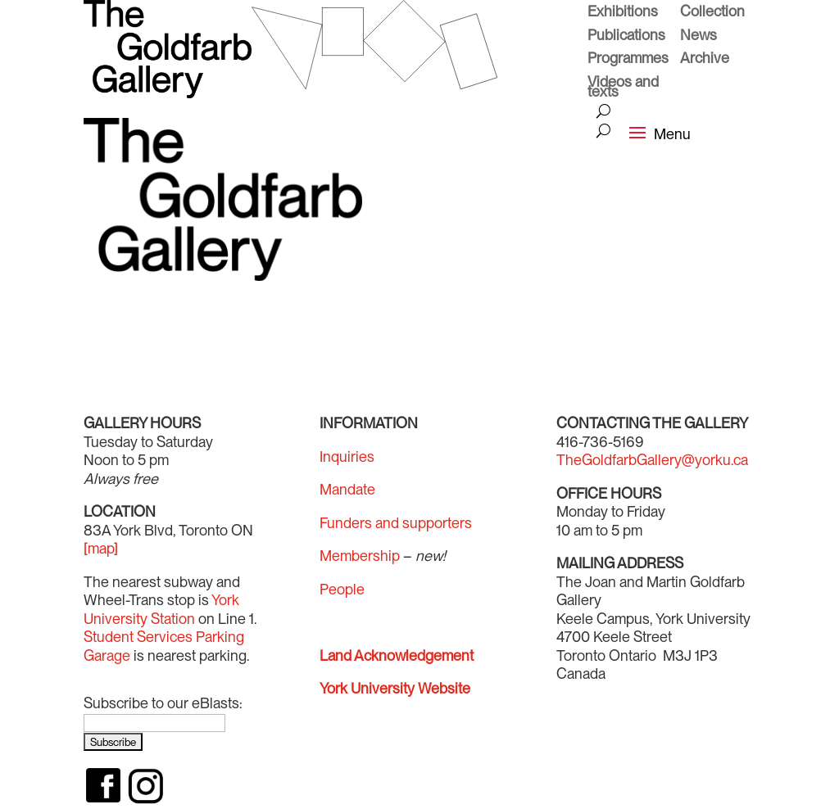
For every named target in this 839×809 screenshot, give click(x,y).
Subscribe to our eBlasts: (163, 703)
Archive (704, 59)
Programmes (628, 59)
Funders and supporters (396, 522)
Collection (712, 13)
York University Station (161, 609)
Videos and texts (623, 89)
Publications (626, 36)
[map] (101, 548)
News (698, 36)
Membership (360, 555)
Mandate (347, 489)
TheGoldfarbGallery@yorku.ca (652, 459)
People (342, 589)
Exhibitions (622, 13)
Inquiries (347, 456)
